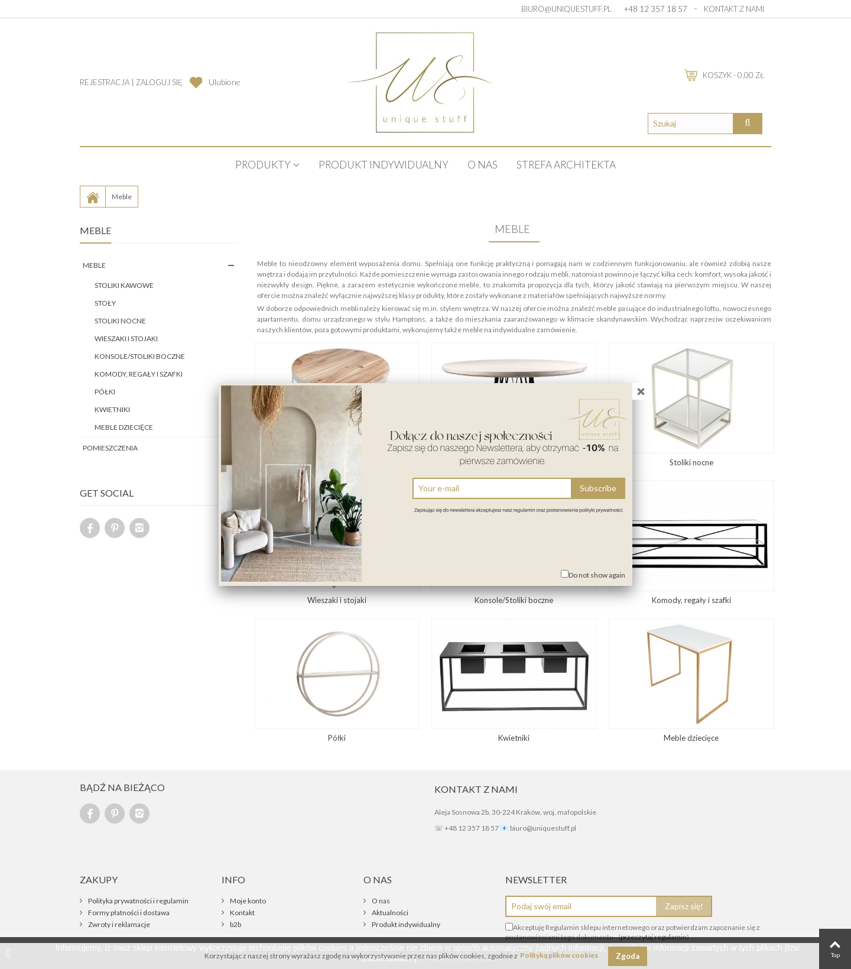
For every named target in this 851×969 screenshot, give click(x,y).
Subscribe (598, 488)
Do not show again (597, 575)
